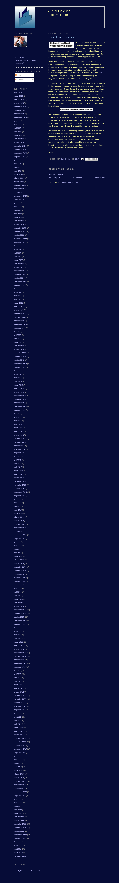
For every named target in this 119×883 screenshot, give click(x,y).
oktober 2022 (19, 235)
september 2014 (20, 578)
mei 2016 (17, 506)
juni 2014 (17, 588)
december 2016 (20, 481)
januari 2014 (19, 606)
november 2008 (20, 827)
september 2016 (20, 492)
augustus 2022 (19, 242)
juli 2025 (17, 121)
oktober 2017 (19, 446)
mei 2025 (17, 128)
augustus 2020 (19, 328)
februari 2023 (19, 221)
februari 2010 (19, 774)
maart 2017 (18, 471)
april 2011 (18, 724)
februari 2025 (19, 139)
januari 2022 (19, 267)
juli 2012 (17, 670)
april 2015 (18, 553)
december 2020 (20, 314)
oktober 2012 (19, 660)
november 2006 (20, 856)
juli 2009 (17, 799)
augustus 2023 (19, 199)
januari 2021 (19, 310)
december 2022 (20, 228)
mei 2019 (17, 378)
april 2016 (18, 510)
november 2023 (20, 189)
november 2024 (20, 149)
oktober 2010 (19, 745)
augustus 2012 (19, 667)
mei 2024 (17, 167)
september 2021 (20, 281)
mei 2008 (17, 849)
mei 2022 (17, 253)
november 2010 (20, 742)
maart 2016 (18, 513)
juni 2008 (17, 845)
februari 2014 (19, 603)
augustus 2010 (19, 753)
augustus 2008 (19, 838)
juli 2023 (17, 203)
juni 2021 (17, 292)
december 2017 (20, 438)
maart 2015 (18, 556)
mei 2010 (17, 763)
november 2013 (20, 613)
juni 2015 (17, 546)
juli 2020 (17, 331)
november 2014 (20, 571)
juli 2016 (17, 499)
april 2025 (18, 132)
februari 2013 (19, 645)
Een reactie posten (55, 174)
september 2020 (20, 324)
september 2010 (20, 749)
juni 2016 (17, 503)
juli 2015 (17, 542)
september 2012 (20, 663)
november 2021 (20, 274)
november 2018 (20, 399)
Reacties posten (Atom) (70, 183)
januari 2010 (19, 778)
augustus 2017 (19, 453)
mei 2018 (17, 421)
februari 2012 (19, 688)
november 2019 (20, 356)
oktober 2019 (19, 360)
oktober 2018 (19, 403)
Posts (18, 75)
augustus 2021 (19, 285)
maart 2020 (18, 342)
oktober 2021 (19, 278)
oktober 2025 (19, 114)
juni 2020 (17, 335)
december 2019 (20, 353)
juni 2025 (17, 124)
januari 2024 (19, 182)
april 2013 (18, 638)
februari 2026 (19, 100)
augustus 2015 (19, 538)
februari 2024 (19, 178)
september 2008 (20, 835)
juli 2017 (17, 456)
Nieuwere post (54, 178)
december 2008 (20, 824)
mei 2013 (17, 635)
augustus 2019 (19, 367)
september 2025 (20, 117)
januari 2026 (19, 103)
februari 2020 (19, 346)
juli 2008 (17, 842)
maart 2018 (18, 428)
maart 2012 (18, 685)
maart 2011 (18, 728)
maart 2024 (18, 174)
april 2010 (18, 767)
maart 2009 (18, 813)
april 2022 (18, 256)
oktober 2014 (19, 574)
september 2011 (20, 706)
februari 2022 (19, 264)
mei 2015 (17, 549)
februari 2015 (19, 560)
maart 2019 (18, 385)
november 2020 (20, 317)
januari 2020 (19, 349)
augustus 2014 (19, 581)
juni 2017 (17, 460)
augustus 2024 (19, 157)
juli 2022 (17, 246)
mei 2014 (17, 592)
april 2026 (18, 92)
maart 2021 (18, 303)
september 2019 (20, 364)
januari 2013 (19, 649)
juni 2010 (17, 760)
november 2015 (20, 528)
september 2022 (20, 239)
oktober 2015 (19, 531)
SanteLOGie (19, 57)
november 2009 (20, 785)
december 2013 (20, 610)
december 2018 (20, 396)
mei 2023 (17, 210)
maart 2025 (18, 135)
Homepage (77, 178)
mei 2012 (17, 678)
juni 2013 (17, 631)
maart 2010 (18, 770)
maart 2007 (18, 852)
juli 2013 (17, 628)
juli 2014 (17, 585)
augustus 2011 (19, 710)
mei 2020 (17, 339)
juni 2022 (17, 249)
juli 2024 (17, 160)
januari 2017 (19, 478)
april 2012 (18, 681)
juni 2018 (17, 417)
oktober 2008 (19, 831)
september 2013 (20, 620)
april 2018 (18, 424)
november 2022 (20, 232)
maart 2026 (18, 96)
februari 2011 (19, 731)
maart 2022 (18, 260)
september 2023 (20, 196)
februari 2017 (19, 474)
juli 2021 (17, 289)
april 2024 (18, 171)
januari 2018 (19, 435)
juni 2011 (17, 717)
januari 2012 (19, 692)
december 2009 (20, 781)
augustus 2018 (19, 410)
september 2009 (20, 792)
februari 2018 (19, 431)
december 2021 (20, 271)
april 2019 (18, 381)
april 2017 (18, 467)
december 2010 (20, 738)
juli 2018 (17, 413)
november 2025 (20, 110)
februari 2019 (19, 388)
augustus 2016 (19, 496)
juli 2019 (17, 371)
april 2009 (18, 810)
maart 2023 (18, 217)
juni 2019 (17, 374)
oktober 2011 (19, 703)
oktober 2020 (19, 321)
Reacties (19, 80)
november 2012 (20, 656)
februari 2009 (19, 817)
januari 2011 (19, 735)
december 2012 (20, 653)
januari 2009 (19, 820)
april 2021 (18, 299)
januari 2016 (19, 521)
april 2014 (18, 595)
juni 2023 (17, 207)
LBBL (101, 73)
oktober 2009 (19, 788)
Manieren (59, 11)
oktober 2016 (19, 488)
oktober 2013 (19, 617)
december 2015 (20, 524)
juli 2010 (17, 756)
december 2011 (20, 695)
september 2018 (20, 406)
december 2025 (20, 107)
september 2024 (20, 153)
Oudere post (100, 178)
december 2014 (20, 567)
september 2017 (20, 449)
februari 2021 (19, 306)
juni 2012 (17, 674)
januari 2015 (19, 563)
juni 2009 (17, 803)
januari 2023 (19, 224)
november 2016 (20, 485)
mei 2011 (17, 720)
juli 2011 (17, 713)
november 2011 (20, 699)
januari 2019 (19, 392)
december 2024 (20, 146)
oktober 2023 (19, 192)
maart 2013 (18, 642)
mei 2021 (17, 296)
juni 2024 (17, 164)
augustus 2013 (19, 624)
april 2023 (18, 214)
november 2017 (20, 442)
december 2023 (20, 185)
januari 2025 (19, 142)
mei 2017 (17, 463)
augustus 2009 (19, 795)
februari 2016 (19, 517)
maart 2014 (18, 599)
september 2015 (20, 535)
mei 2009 (17, 806)
